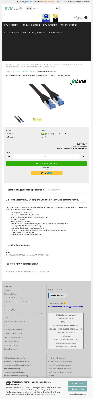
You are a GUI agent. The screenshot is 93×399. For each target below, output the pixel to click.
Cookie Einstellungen (11, 318)
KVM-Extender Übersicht (12, 310)
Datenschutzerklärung (48, 394)
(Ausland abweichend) (59, 103)
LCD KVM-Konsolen (31, 25)
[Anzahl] (46, 125)
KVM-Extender (11, 25)
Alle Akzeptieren (78, 383)
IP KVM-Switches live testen (13, 302)
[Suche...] (29, 8)
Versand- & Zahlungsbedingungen (15, 267)
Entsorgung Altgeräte (11, 279)
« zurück (18, 40)
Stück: (8, 121)
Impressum (8, 259)
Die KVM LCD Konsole (11, 314)
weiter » (25, 40)
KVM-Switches (50, 25)
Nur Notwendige (78, 389)
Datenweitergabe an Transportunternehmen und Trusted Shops (23, 284)
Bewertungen (54, 158)
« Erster (9, 40)
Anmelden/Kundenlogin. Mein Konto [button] (76, 2)
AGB (5, 294)
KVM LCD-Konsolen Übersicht (14, 306)
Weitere (64, 25)
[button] (59, 2)
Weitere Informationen (78, 394)
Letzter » (33, 40)
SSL (5, 275)
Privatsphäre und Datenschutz (14, 298)
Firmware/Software (10, 263)
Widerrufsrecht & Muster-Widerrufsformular (18, 271)
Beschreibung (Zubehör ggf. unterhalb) (26, 158)
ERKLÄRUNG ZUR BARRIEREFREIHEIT (16, 290)
